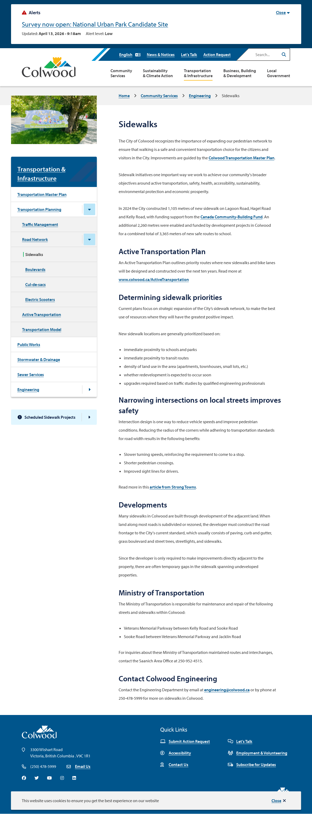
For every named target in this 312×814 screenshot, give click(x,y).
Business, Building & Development (239, 73)
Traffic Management (40, 224)
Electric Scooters (40, 299)
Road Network (35, 239)
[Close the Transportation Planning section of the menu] (89, 209)
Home (124, 95)
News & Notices (161, 54)
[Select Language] (129, 54)
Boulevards (35, 269)
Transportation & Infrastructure (198, 73)
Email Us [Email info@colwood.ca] (82, 766)
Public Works (28, 344)
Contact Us (174, 764)
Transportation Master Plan (42, 194)
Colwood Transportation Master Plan (241, 157)
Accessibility (175, 753)
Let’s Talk (189, 54)
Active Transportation (41, 314)
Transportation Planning (39, 209)
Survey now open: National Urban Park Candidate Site (95, 24)
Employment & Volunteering (257, 753)
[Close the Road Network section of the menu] (89, 239)
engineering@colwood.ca (227, 689)
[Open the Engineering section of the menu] (89, 389)
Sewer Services (30, 374)
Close (276, 800)
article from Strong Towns (173, 487)
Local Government (278, 73)
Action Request (217, 54)
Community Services (121, 73)
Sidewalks (34, 254)
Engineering (200, 95)
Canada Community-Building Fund (231, 216)
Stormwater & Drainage (38, 359)
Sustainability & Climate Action (158, 73)
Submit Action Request (185, 741)
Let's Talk (240, 741)
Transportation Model (41, 329)
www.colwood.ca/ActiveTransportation (154, 279)
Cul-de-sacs (35, 284)
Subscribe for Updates (252, 764)
